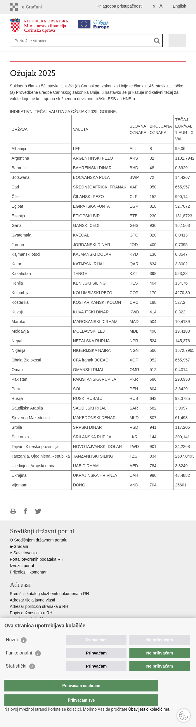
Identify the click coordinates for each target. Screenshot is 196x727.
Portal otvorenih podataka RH (37, 559)
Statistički (16, 677)
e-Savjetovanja (23, 552)
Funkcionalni (19, 664)
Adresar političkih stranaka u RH (39, 606)
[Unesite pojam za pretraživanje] (36, 40)
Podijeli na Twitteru (38, 511)
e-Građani (19, 546)
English (179, 6)
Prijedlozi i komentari (29, 572)
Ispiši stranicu (13, 511)
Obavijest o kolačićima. (148, 709)
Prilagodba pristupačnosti (120, 6)
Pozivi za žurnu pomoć (30, 625)
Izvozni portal (22, 565)
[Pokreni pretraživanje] (157, 41)
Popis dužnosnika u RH (31, 612)
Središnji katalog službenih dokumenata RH (49, 593)
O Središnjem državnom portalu (38, 540)
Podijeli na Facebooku (25, 511)
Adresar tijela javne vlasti (32, 600)
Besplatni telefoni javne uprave (38, 619)
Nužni (12, 651)
